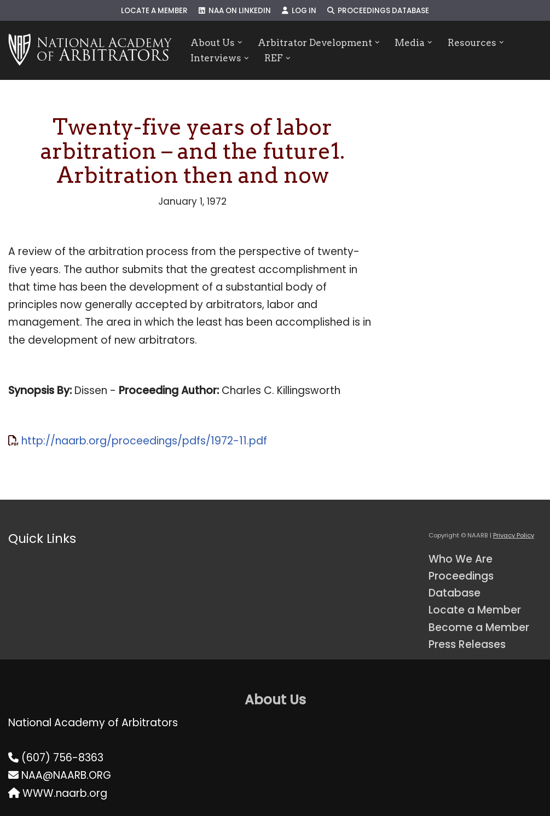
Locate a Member (154, 10)
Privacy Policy (513, 535)
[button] (240, 42)
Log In (299, 10)
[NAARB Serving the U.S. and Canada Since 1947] (90, 50)
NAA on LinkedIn (235, 10)
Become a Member (479, 627)
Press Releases (467, 644)
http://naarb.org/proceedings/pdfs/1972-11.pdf (144, 440)
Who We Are (461, 559)
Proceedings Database (378, 10)
